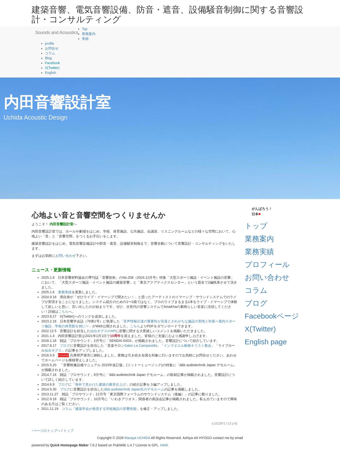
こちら (63, 311)
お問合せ (52, 48)
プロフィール (267, 264)
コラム (50, 53)
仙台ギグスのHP (102, 331)
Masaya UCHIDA (137, 438)
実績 (85, 39)
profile (49, 43)
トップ (256, 226)
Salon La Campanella (140, 345)
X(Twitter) (260, 329)
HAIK (164, 445)
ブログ (65, 345)
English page (266, 342)
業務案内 (88, 34)
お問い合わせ (65, 256)
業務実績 (65, 292)
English (50, 73)
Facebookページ (272, 316)
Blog (48, 58)
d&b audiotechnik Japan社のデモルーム (134, 389)
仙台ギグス (53, 350)
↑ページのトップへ (46, 431)
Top (84, 29)
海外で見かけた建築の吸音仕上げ (100, 384)
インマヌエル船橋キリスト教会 (187, 345)
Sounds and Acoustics (56, 32)
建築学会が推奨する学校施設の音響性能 (105, 409)
